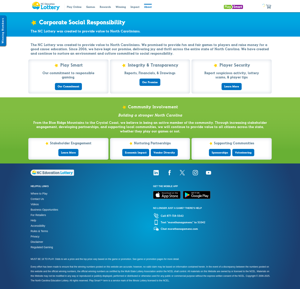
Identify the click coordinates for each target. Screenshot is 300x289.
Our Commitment (68, 86)
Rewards (105, 7)
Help (33, 220)
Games (90, 7)
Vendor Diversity (164, 152)
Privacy (35, 236)
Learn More (231, 86)
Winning (121, 7)
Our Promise (150, 82)
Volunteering (243, 152)
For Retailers (38, 215)
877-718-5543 (175, 216)
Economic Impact (136, 152)
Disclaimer (37, 241)
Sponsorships (220, 152)
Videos (35, 204)
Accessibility (38, 225)
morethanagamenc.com (183, 229)
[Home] (52, 174)
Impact (134, 7)
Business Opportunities (44, 209)
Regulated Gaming (42, 247)
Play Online (74, 7)
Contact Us (37, 198)
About (148, 7)
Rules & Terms (39, 231)
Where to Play (39, 193)
